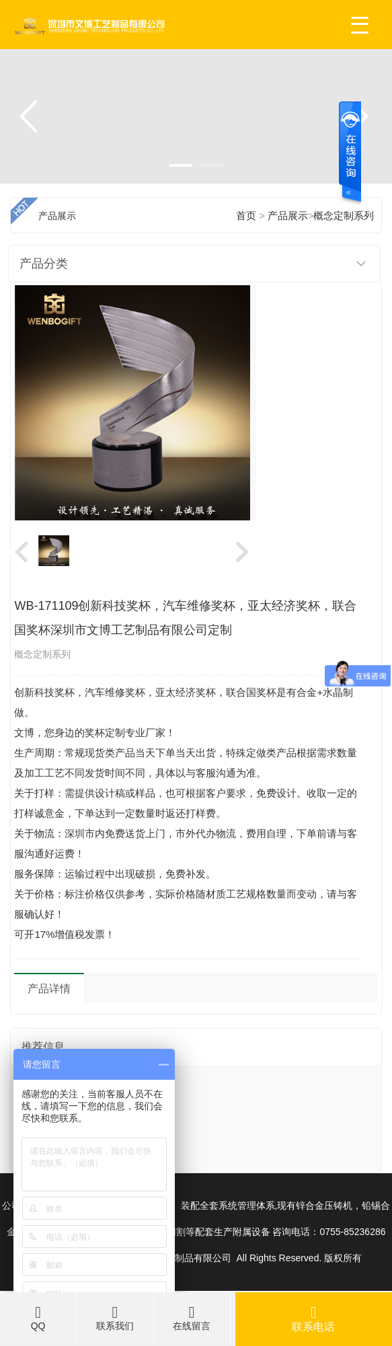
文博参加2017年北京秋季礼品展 (92, 1078)
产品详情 (49, 988)
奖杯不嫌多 (47, 1132)
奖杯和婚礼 (47, 1159)
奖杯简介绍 (47, 1105)
